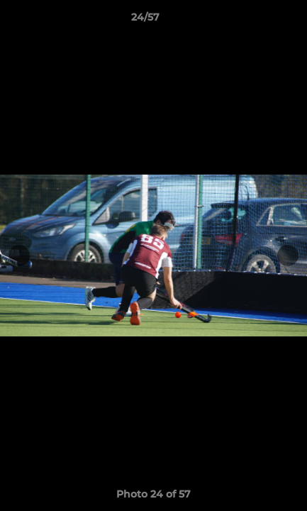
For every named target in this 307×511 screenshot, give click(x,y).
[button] (255, 20)
